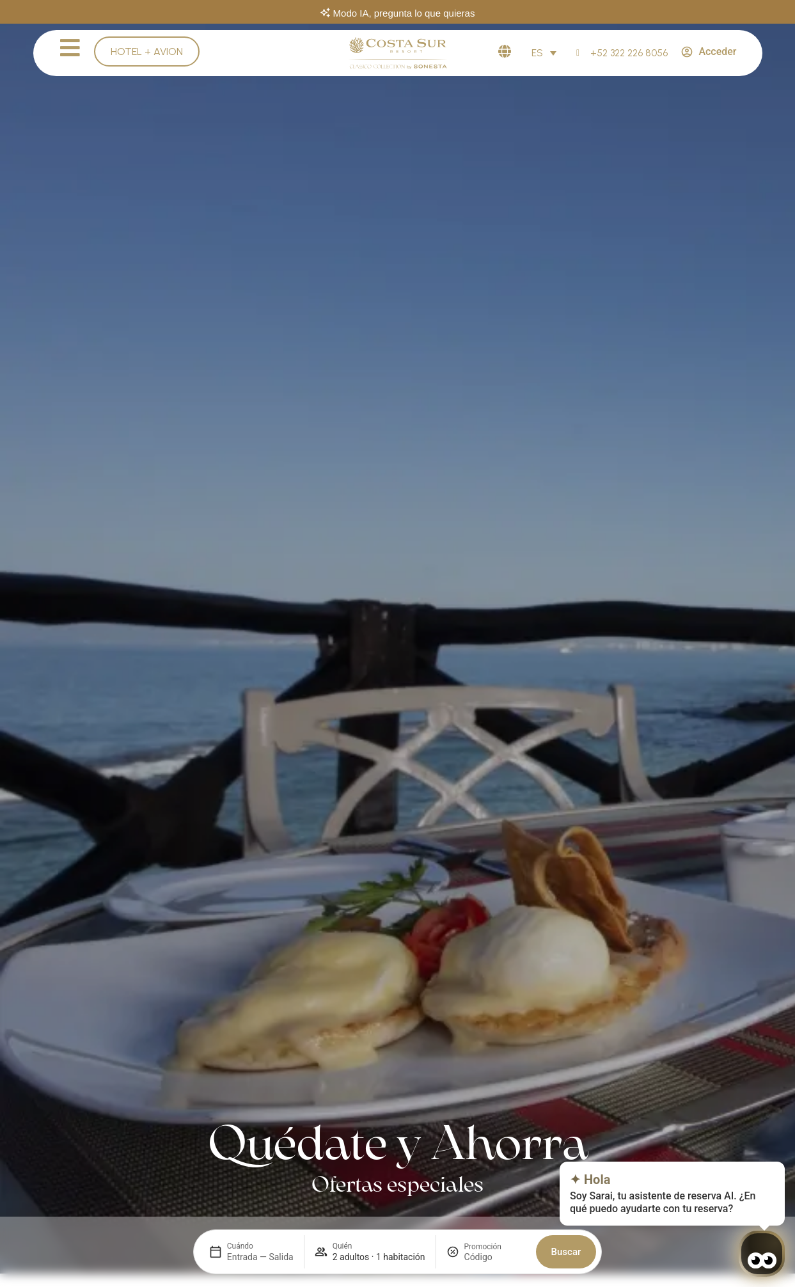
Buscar (566, 1252)
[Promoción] (495, 1257)
